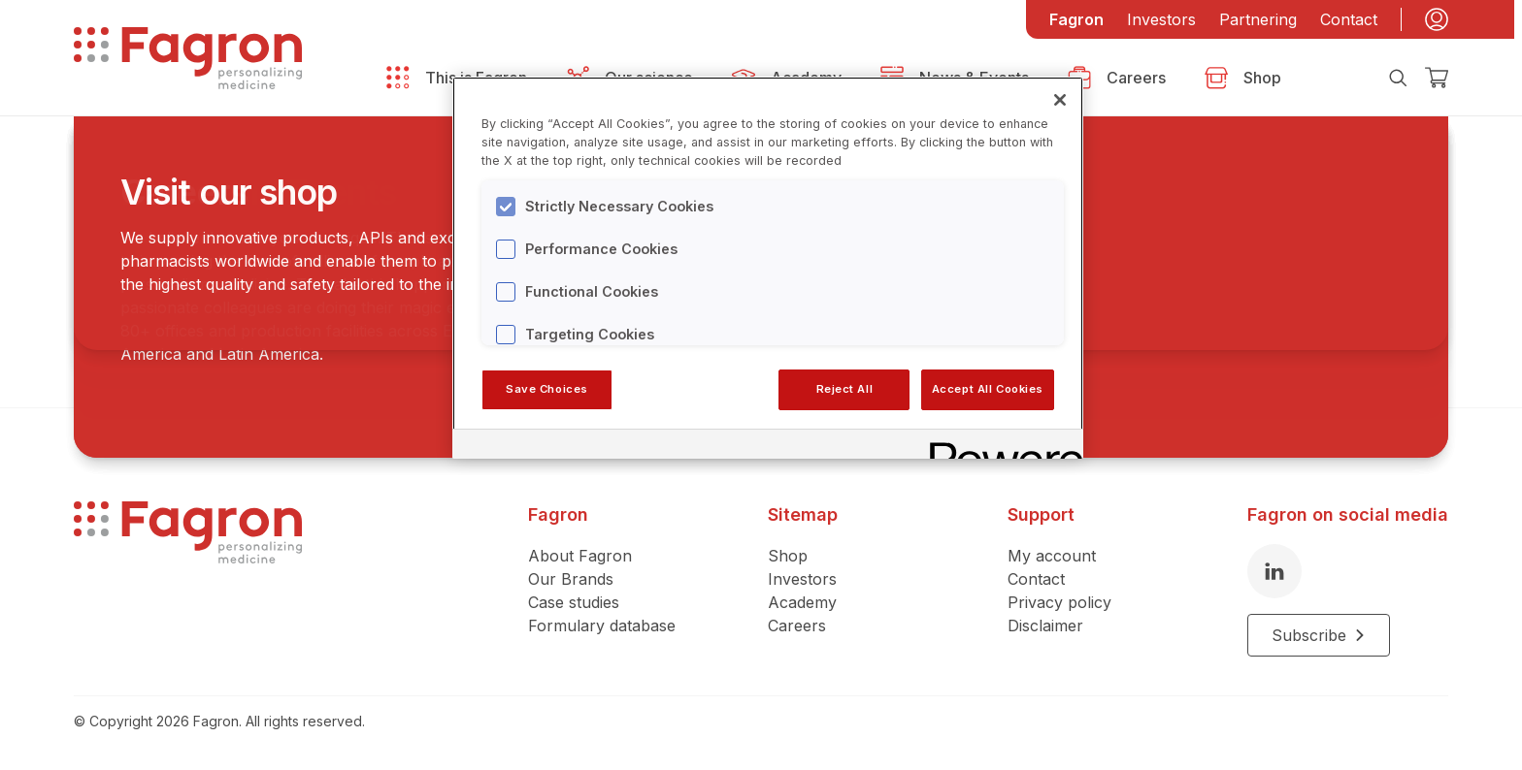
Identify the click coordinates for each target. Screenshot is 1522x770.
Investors (1161, 19)
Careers (797, 625)
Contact (1348, 19)
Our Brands (570, 579)
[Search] (1397, 77)
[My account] (1436, 19)
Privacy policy (1059, 602)
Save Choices (547, 389)
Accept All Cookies (987, 389)
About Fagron (580, 555)
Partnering (1258, 19)
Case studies (573, 602)
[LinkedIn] (1274, 571)
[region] (767, 268)
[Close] (1060, 100)
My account (1052, 555)
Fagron (1076, 19)
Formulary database (602, 625)
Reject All (845, 389)
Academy (802, 602)
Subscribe (1319, 635)
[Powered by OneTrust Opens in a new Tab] (1000, 446)
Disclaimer (1045, 625)
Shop (788, 555)
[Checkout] (1436, 77)
